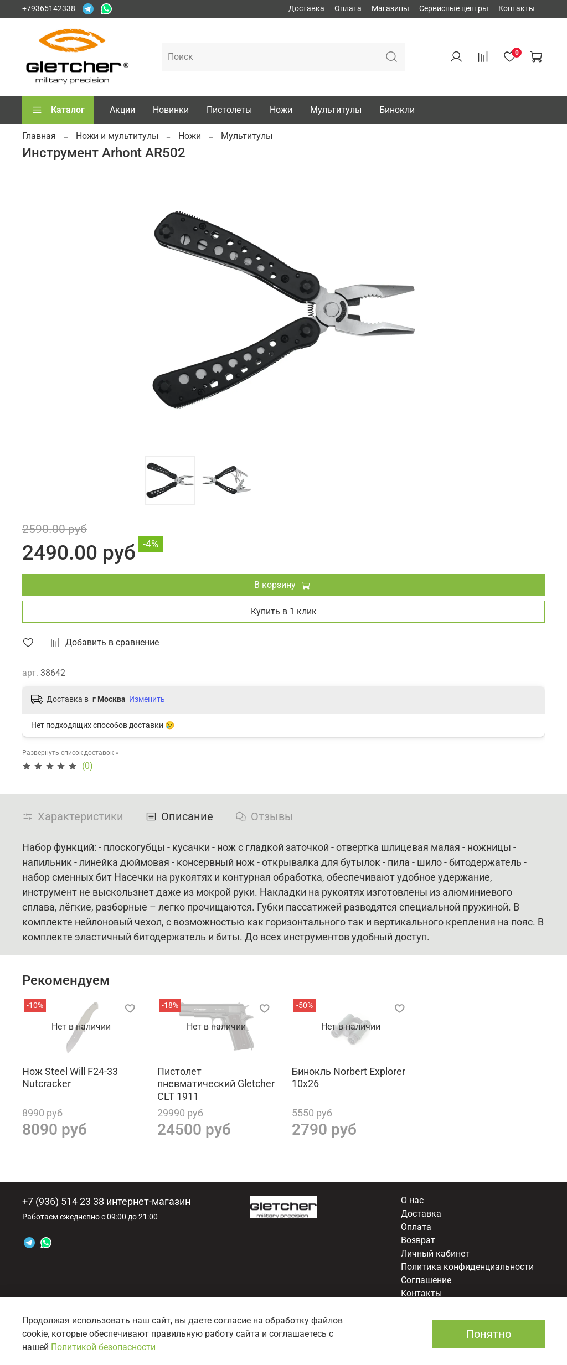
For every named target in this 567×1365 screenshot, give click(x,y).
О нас (412, 1200)
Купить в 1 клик (284, 611)
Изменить (147, 699)
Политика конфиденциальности (467, 1266)
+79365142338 (48, 8)
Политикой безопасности (103, 1347)
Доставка (306, 8)
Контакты (516, 8)
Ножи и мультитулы (117, 136)
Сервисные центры (453, 8)
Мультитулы (336, 110)
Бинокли (397, 110)
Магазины (390, 8)
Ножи (281, 110)
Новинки (171, 110)
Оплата (348, 8)
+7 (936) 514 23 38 (63, 1201)
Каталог (58, 110)
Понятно (488, 1334)
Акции (122, 110)
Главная (39, 136)
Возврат (418, 1240)
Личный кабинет (435, 1253)
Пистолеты (229, 110)
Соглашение (426, 1280)
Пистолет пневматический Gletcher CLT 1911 (216, 1083)
